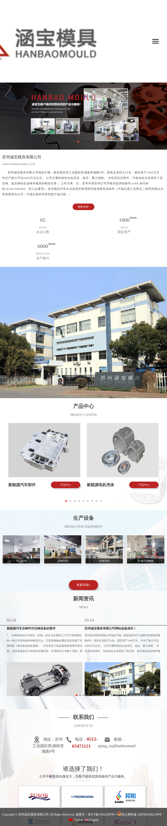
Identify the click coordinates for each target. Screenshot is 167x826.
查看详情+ (84, 206)
